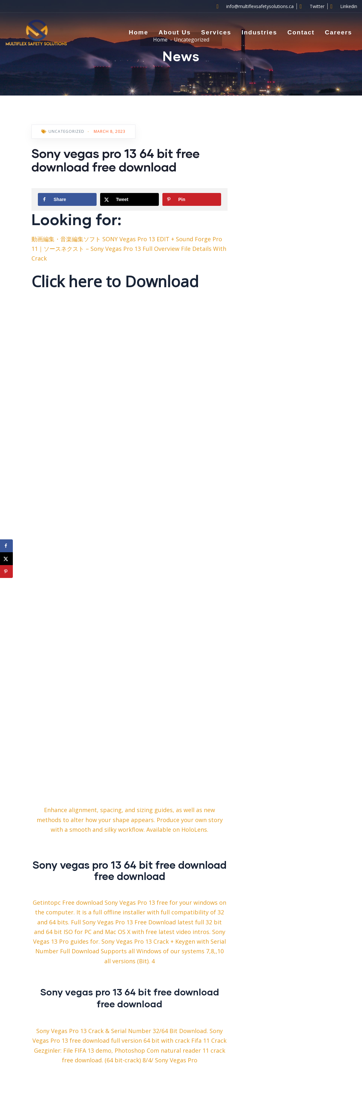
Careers (338, 32)
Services (216, 32)
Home (138, 32)
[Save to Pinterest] (191, 199)
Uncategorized (66, 131)
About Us (175, 32)
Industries (259, 32)
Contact (301, 32)
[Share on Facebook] (67, 199)
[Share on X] (129, 199)
